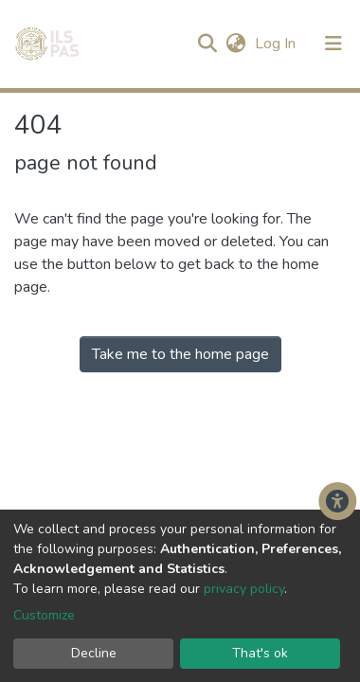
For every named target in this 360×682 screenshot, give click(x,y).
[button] (235, 43)
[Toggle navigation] (333, 44)
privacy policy (244, 589)
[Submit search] (207, 43)
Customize (44, 615)
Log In (277, 43)
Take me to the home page (180, 354)
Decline (94, 653)
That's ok (260, 653)
